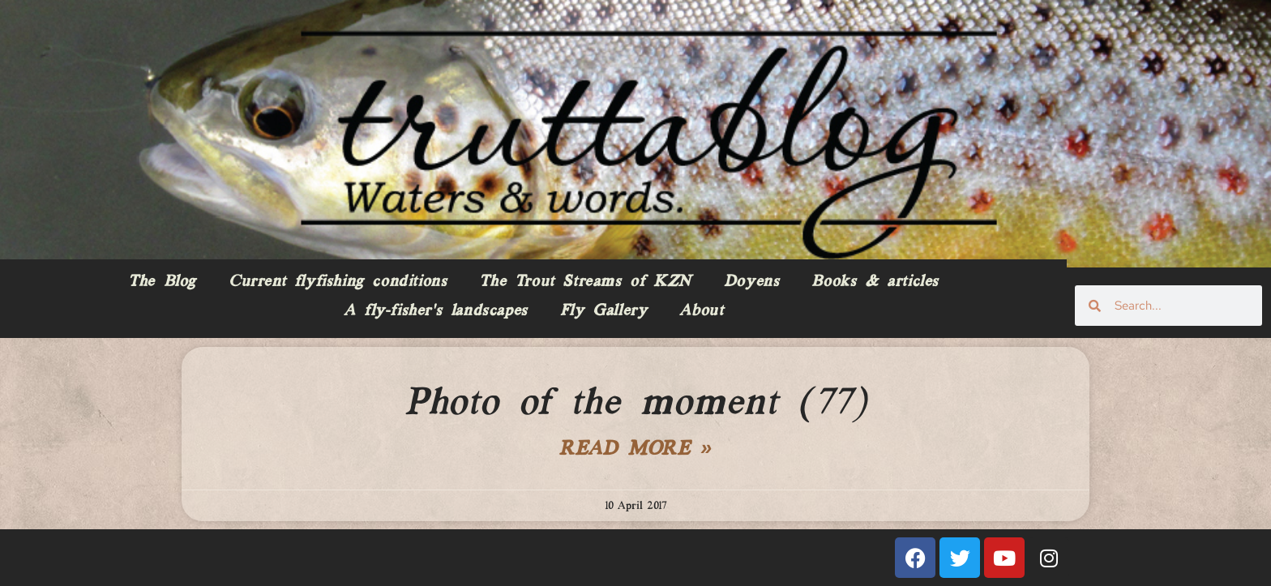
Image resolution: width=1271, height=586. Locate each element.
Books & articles (875, 282)
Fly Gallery (604, 311)
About (701, 311)
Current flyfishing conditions (338, 282)
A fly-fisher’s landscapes (436, 311)
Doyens (752, 282)
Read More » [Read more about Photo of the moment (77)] (635, 450)
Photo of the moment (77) (635, 403)
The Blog (162, 282)
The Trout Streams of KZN (585, 282)
